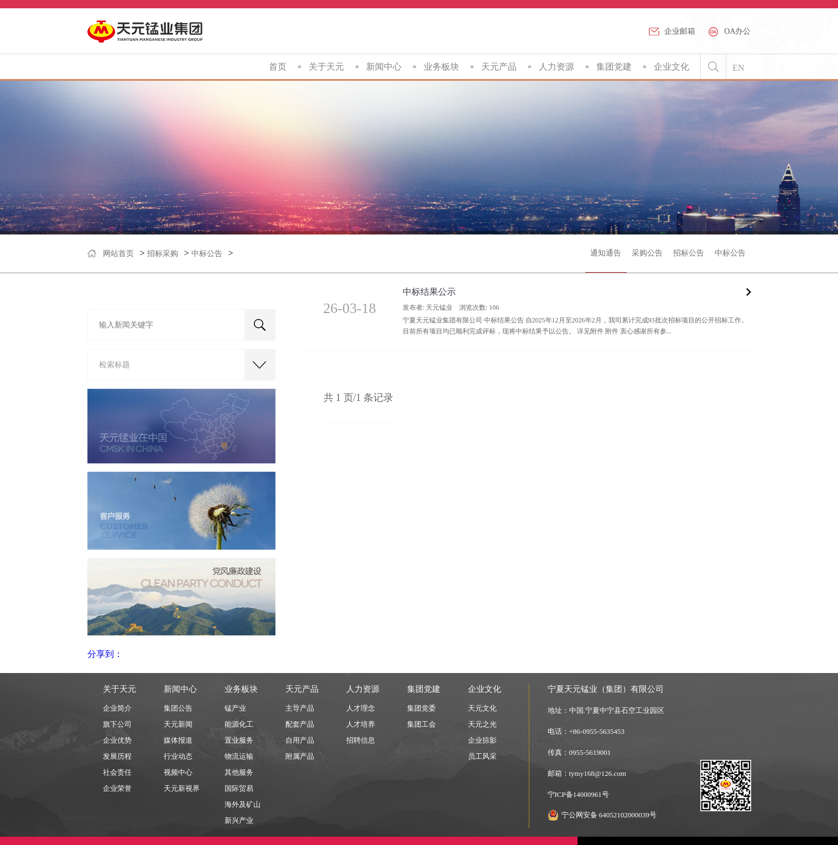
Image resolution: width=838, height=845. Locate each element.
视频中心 (178, 772)
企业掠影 (482, 740)
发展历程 (117, 756)
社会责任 (117, 772)
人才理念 (360, 708)
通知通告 (605, 253)
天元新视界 (182, 788)
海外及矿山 (243, 804)
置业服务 (239, 740)
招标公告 (688, 253)
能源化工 (239, 724)
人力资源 (556, 66)
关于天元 (326, 66)
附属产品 (299, 756)
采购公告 (647, 253)
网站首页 (118, 253)
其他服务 (239, 772)
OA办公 (737, 31)
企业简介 (117, 708)
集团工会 (421, 724)
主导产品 (299, 708)
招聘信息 (360, 740)
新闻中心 (384, 66)
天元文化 (482, 708)
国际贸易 (239, 788)
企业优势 (117, 740)
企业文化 (671, 66)
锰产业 (235, 708)
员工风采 (482, 756)
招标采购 (162, 253)
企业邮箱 (679, 31)
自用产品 (299, 740)
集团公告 (178, 708)
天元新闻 (178, 724)
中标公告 (206, 253)
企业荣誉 (117, 788)
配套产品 (299, 724)
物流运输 (239, 756)
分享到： (105, 654)
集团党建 (614, 66)
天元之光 (482, 724)
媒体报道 (178, 740)
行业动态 (178, 756)
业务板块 (441, 66)
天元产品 (499, 66)
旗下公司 (117, 724)
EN (738, 67)
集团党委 (421, 708)
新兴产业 (239, 820)
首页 (278, 66)
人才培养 (360, 724)
